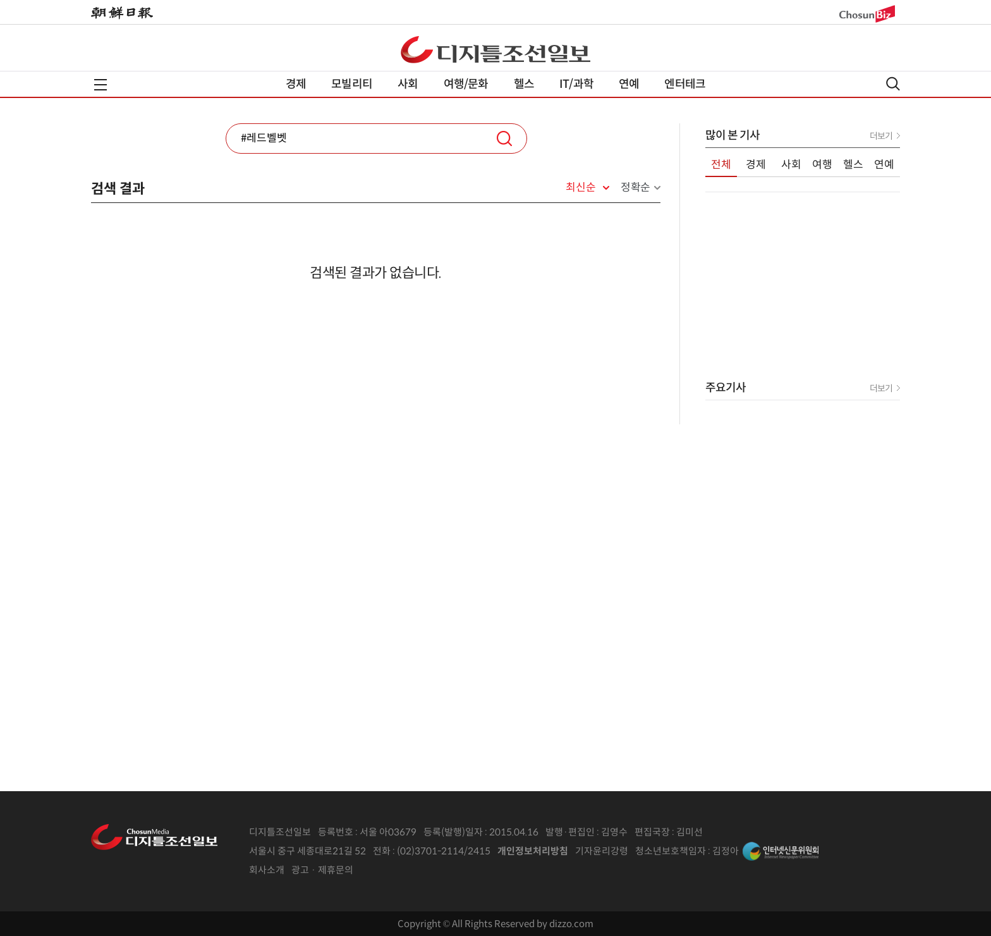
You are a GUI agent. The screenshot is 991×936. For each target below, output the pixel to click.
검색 (504, 138)
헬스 (524, 84)
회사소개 (266, 870)
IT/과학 (576, 84)
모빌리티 (351, 84)
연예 (629, 84)
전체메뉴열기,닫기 (100, 84)
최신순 (580, 188)
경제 (296, 84)
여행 (822, 164)
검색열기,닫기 (893, 84)
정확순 (635, 187)
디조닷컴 (495, 49)
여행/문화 (466, 84)
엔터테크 (684, 84)
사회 (408, 84)
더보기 (881, 136)
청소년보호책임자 (670, 851)
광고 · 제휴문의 (322, 870)
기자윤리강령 (601, 851)
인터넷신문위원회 (780, 851)
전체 (721, 164)
